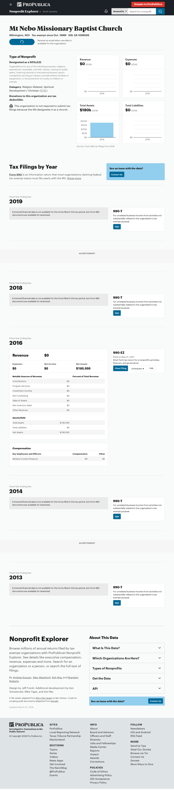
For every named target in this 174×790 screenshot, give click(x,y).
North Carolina (50, 11)
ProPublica (56, 729)
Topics (53, 750)
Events (54, 776)
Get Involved (57, 765)
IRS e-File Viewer (44, 699)
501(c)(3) (35, 62)
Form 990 (15, 174)
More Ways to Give (141, 765)
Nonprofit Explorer (23, 11)
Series (53, 754)
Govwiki (54, 702)
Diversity (95, 740)
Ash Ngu (57, 678)
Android (145, 733)
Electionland (57, 740)
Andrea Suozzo (22, 678)
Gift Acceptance (100, 780)
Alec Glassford (41, 678)
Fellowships (109, 744)
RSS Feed (136, 737)
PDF (117, 226)
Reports (94, 751)
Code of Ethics (99, 772)
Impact (94, 755)
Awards (94, 759)
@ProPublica (57, 772)
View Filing (121, 368)
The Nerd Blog (58, 769)
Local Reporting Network (65, 733)
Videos (54, 758)
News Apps (56, 761)
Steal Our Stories (140, 750)
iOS (132, 733)
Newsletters (137, 729)
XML (152, 368)
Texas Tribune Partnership (65, 737)
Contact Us (117, 174)
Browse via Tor (139, 754)
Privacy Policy (98, 783)
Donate (134, 761)
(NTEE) (43, 90)
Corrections (97, 762)
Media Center (98, 748)
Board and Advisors (102, 733)
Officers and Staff (100, 737)
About (94, 729)
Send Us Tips (138, 747)
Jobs (93, 744)
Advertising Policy (101, 776)
